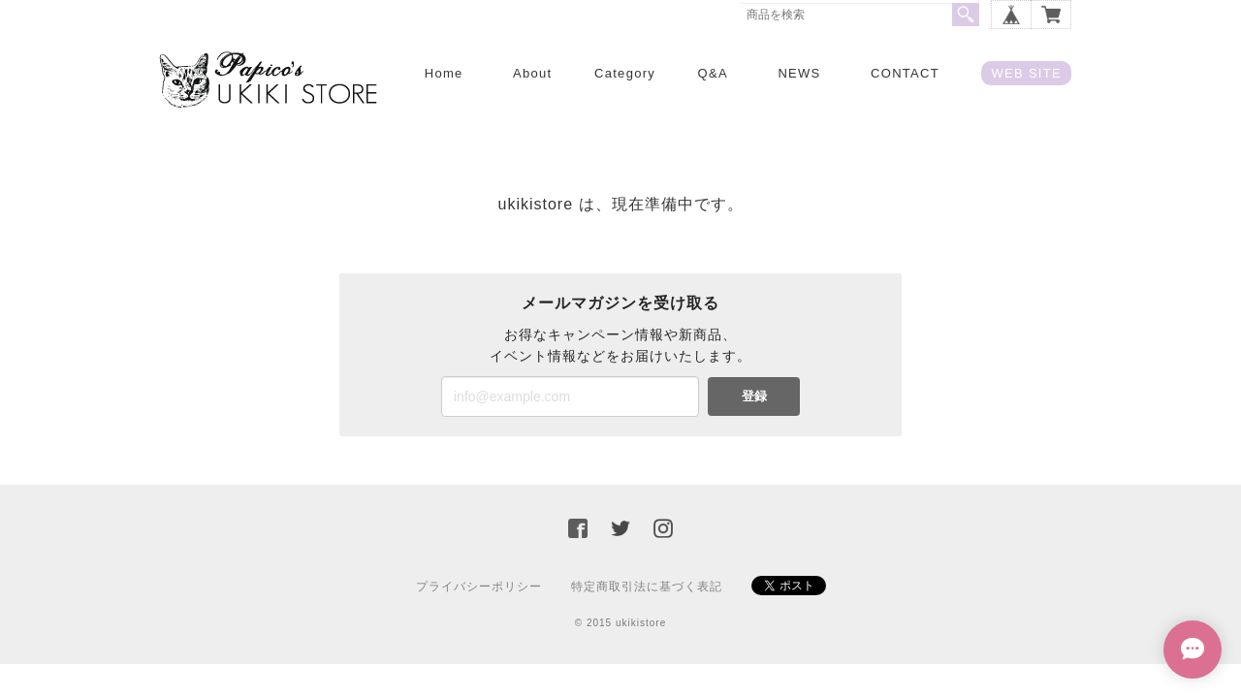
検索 (965, 14)
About (532, 73)
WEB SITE (1026, 73)
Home (444, 73)
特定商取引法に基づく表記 (646, 586)
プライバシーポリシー (479, 586)
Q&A (713, 73)
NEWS (799, 73)
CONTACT (905, 73)
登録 (754, 396)
